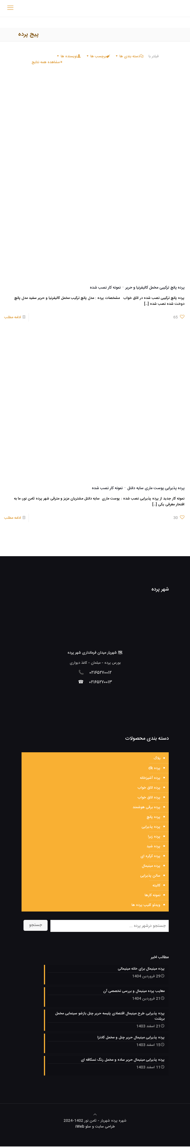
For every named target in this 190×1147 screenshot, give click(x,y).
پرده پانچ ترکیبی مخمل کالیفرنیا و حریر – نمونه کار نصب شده (137, 287)
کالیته (156, 885)
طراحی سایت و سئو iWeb (95, 1127)
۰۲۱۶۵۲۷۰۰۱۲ (101, 673)
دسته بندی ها (129, 56)
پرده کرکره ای (150, 856)
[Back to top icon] (95, 1115)
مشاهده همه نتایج (47, 62)
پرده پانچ (153, 817)
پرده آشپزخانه (150, 778)
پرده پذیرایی (151, 827)
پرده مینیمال (151, 866)
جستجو (35, 925)
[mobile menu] (10, 8)
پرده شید (153, 846)
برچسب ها (98, 56)
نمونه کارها (152, 895)
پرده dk (154, 768)
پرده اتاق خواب (148, 788)
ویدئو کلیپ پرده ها (146, 905)
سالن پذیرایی (150, 876)
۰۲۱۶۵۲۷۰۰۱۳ (100, 682)
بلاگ (157, 758)
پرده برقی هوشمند (146, 807)
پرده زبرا (154, 837)
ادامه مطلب (12, 317)
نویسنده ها (68, 56)
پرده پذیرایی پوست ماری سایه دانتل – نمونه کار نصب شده (138, 488)
